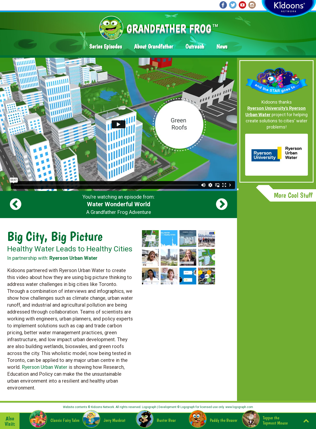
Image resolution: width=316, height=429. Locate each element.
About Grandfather (153, 46)
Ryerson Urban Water (44, 367)
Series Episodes (105, 46)
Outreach (194, 46)
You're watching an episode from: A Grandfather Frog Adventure (118, 204)
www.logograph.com (239, 407)
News (222, 46)
